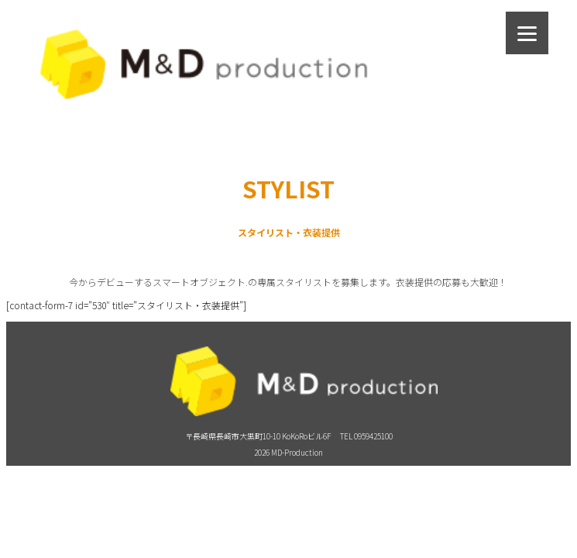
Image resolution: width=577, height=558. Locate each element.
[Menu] (527, 33)
